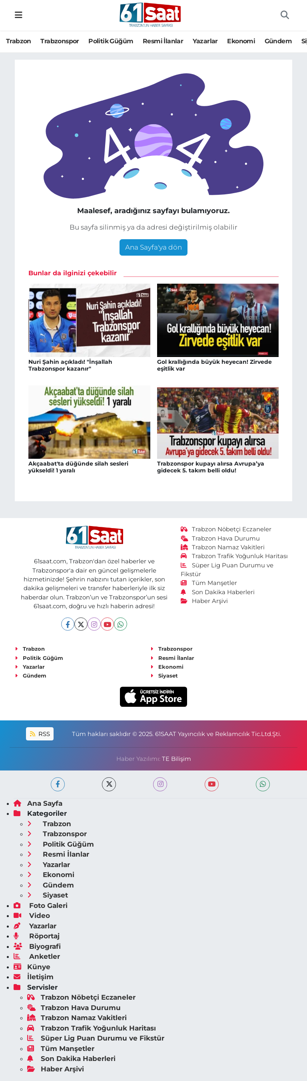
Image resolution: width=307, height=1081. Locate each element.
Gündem (278, 41)
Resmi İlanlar (163, 41)
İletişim (34, 977)
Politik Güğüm (110, 41)
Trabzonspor (59, 41)
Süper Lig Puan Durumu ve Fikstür (95, 1038)
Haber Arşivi (204, 601)
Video (32, 916)
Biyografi (37, 946)
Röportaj (37, 936)
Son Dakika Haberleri (218, 592)
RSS (40, 734)
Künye (32, 967)
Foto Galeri (41, 906)
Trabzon (18, 41)
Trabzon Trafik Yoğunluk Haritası (234, 556)
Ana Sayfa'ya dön (153, 247)
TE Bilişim (176, 758)
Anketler (37, 956)
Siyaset (164, 675)
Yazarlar (205, 41)
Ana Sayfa (38, 803)
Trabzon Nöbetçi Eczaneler (226, 529)
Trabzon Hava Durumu (220, 538)
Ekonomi (241, 41)
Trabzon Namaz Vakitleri (223, 547)
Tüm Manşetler (209, 583)
